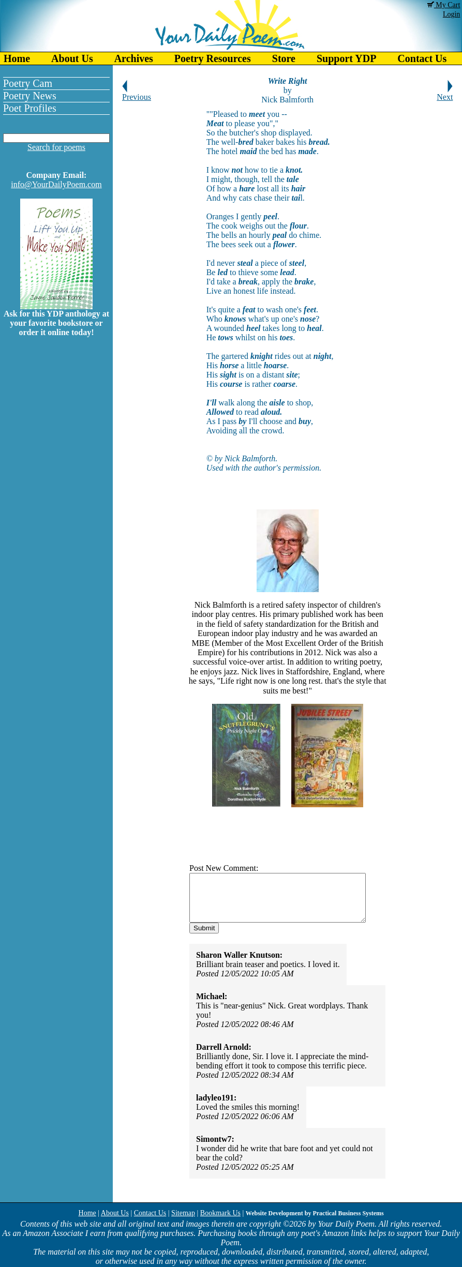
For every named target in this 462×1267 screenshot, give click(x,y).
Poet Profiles (29, 108)
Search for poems (56, 147)
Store (283, 58)
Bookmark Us (220, 1213)
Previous (136, 93)
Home (17, 58)
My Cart (443, 5)
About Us (72, 58)
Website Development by (315, 1213)
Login (451, 14)
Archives (133, 58)
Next (445, 93)
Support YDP (346, 58)
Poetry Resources (212, 58)
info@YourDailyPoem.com (56, 184)
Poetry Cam (27, 83)
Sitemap (183, 1213)
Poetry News (29, 95)
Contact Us (150, 1213)
